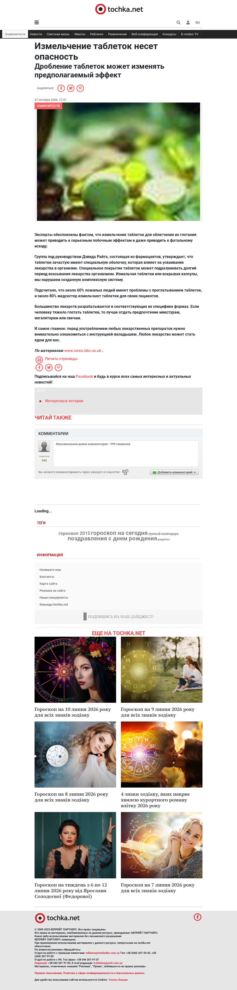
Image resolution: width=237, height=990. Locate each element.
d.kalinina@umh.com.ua (108, 963)
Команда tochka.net (54, 604)
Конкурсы (169, 34)
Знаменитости (15, 34)
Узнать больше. (118, 979)
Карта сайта (48, 583)
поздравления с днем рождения (112, 538)
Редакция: (41, 963)
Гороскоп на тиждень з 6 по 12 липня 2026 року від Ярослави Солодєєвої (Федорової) (71, 890)
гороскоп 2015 (74, 533)
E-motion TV (189, 34)
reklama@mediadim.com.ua (102, 953)
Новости (36, 34)
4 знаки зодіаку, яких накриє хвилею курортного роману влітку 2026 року (155, 800)
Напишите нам (50, 570)
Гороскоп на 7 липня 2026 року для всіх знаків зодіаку (158, 887)
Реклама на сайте (52, 590)
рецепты (164, 539)
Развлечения (117, 34)
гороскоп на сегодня (119, 533)
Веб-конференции (145, 34)
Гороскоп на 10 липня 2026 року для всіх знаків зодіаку (73, 712)
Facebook (84, 376)
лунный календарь (163, 534)
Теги (42, 523)
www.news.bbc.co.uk (82, 350)
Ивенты (79, 34)
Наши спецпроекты (54, 597)
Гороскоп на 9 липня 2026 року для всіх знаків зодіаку (158, 712)
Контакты (47, 576)
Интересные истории (64, 401)
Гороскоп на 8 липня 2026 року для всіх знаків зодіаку (71, 797)
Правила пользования (48, 973)
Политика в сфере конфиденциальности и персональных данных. (104, 973)
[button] (188, 22)
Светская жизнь (58, 34)
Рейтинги (96, 34)
